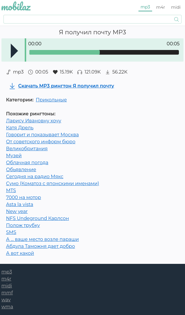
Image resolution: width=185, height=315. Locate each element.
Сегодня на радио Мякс (34, 176)
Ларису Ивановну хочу (33, 121)
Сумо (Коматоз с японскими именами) (52, 183)
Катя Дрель (19, 127)
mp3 (145, 7)
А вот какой (20, 253)
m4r (160, 7)
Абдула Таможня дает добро (40, 246)
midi (176, 7)
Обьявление (21, 169)
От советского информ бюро (40, 141)
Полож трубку (23, 225)
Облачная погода (27, 162)
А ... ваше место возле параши (42, 239)
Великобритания (27, 148)
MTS (11, 190)
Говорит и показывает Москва (42, 134)
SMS (11, 232)
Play (14, 51)
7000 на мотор (23, 197)
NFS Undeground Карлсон (37, 218)
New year (17, 211)
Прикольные (51, 100)
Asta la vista (19, 204)
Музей (14, 155)
